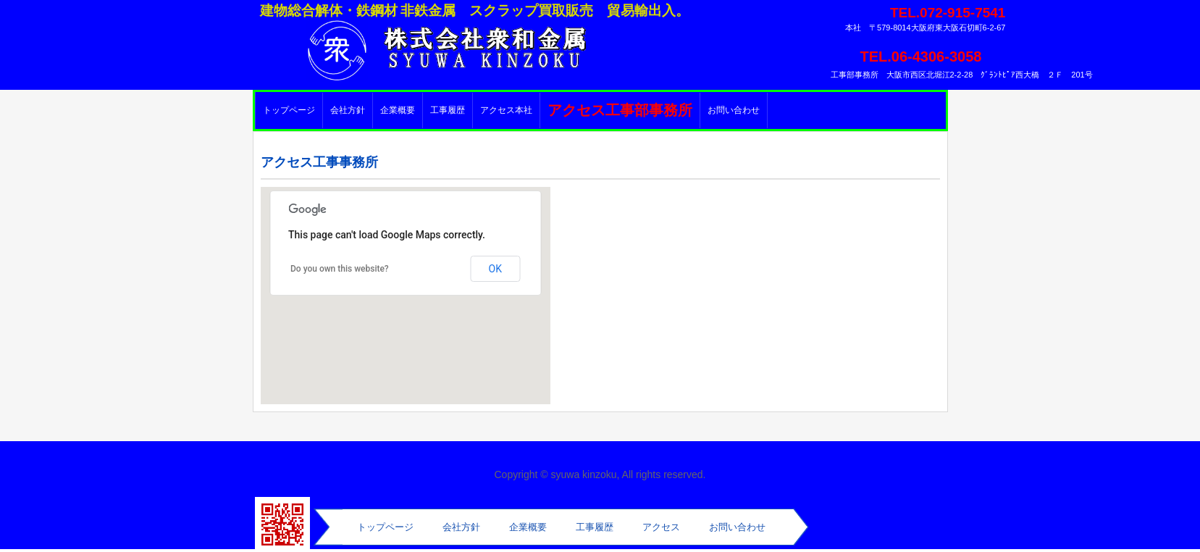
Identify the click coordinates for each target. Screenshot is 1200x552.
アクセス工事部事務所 (619, 110)
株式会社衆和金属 (419, 48)
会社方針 (347, 110)
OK (495, 269)
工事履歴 (447, 110)
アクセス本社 (506, 110)
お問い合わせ (734, 110)
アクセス (661, 527)
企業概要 (397, 110)
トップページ (289, 110)
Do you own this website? (339, 269)
